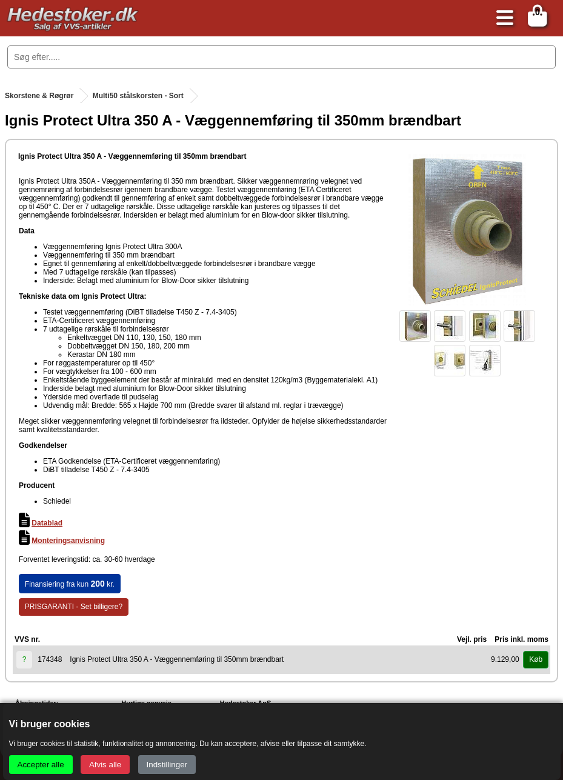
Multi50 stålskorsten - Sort (138, 96)
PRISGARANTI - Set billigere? (73, 606)
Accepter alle (41, 764)
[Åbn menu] (501, 18)
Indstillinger (167, 764)
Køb (535, 659)
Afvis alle (105, 764)
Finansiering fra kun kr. (70, 583)
